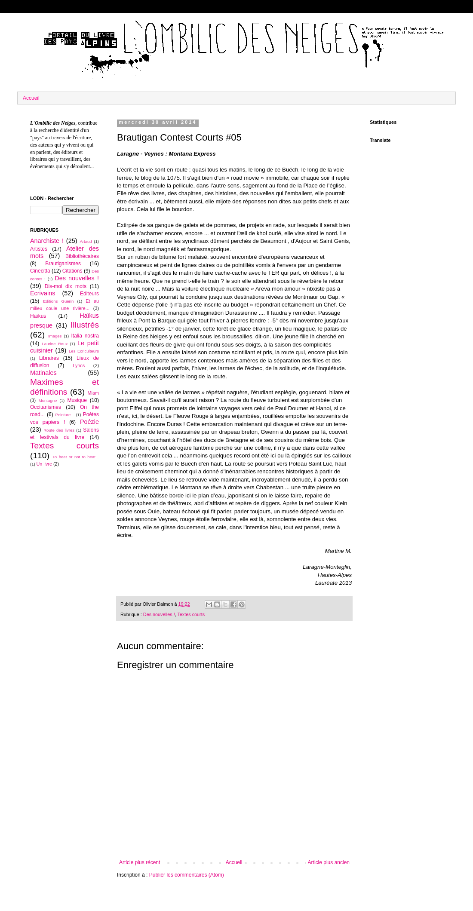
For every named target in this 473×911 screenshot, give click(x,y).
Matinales (43, 372)
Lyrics (79, 365)
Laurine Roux (55, 343)
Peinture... (64, 414)
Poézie (89, 421)
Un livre (44, 463)
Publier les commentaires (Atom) (186, 875)
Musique (76, 400)
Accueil (31, 98)
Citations (72, 271)
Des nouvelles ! (159, 614)
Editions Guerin (58, 301)
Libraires (49, 358)
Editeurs (89, 294)
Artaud (86, 241)
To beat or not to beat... (75, 456)
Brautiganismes (63, 264)
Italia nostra (85, 336)
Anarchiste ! (47, 240)
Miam (93, 393)
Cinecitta (40, 271)
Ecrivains (42, 293)
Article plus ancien (329, 862)
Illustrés (85, 324)
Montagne (48, 400)
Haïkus (38, 316)
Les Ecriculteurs (84, 351)
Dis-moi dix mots (65, 286)
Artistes (38, 249)
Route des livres (58, 430)
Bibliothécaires (82, 256)
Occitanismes (45, 407)
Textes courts (191, 614)
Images (54, 336)
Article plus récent (139, 862)
